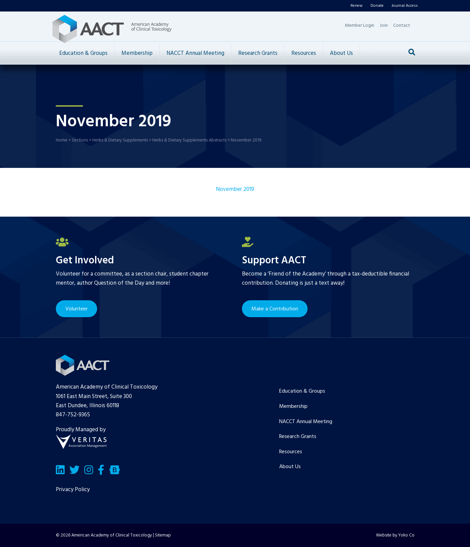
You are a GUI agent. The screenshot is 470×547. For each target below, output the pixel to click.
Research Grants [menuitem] (297, 436)
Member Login (359, 25)
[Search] (412, 52)
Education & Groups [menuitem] (302, 391)
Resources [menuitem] (290, 451)
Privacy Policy (73, 489)
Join (384, 25)
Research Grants (257, 53)
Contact (401, 25)
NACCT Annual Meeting (195, 53)
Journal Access (404, 5)
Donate (377, 5)
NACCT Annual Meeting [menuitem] (305, 421)
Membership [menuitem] (293, 406)
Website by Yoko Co (395, 535)
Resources (303, 53)
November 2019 (235, 189)
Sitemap (163, 535)
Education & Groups (83, 53)
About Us (341, 53)
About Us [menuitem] (290, 466)
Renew (357, 5)
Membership (137, 53)
